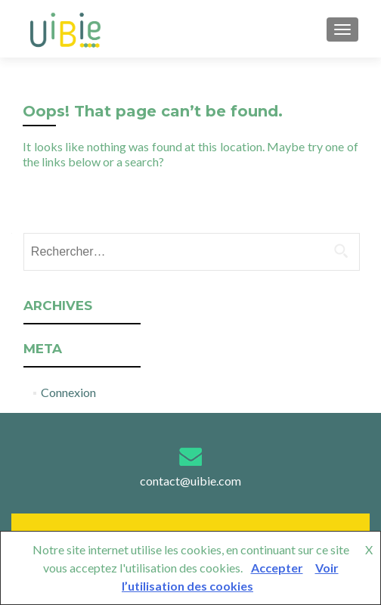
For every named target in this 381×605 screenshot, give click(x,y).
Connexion (68, 392)
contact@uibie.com (190, 480)
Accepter (277, 567)
